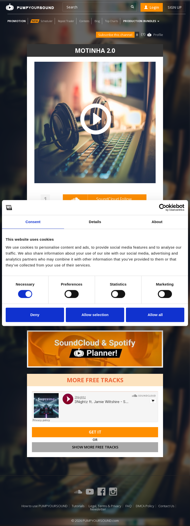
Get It (95, 432)
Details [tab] (95, 222)
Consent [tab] (33, 222)
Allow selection (94, 315)
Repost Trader (66, 21)
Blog (97, 21)
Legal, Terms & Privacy (105, 506)
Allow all (155, 315)
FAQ (128, 506)
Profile (158, 34)
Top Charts (111, 21)
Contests (84, 21)
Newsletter (98, 509)
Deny (34, 315)
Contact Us (166, 506)
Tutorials (78, 506)
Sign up (175, 7)
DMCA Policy (145, 506)
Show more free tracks (95, 446)
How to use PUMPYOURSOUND (45, 506)
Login (151, 7)
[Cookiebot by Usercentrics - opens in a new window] (162, 207)
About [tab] (157, 222)
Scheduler (41, 21)
